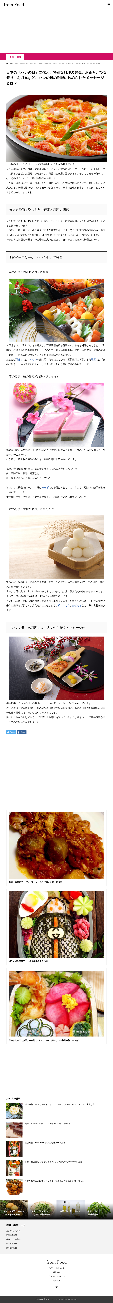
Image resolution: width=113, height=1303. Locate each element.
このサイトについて (56, 1268)
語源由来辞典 (11, 1235)
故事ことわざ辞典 (13, 1239)
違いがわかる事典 (13, 1231)
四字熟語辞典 (11, 1244)
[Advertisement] (56, 30)
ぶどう (66, 605)
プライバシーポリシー (56, 1276)
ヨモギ (45, 487)
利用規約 (56, 1272)
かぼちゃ (77, 605)
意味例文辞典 (11, 1248)
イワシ (33, 359)
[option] (14, 1209)
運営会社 (56, 1281)
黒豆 (93, 359)
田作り (19, 359)
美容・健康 (15, 57)
